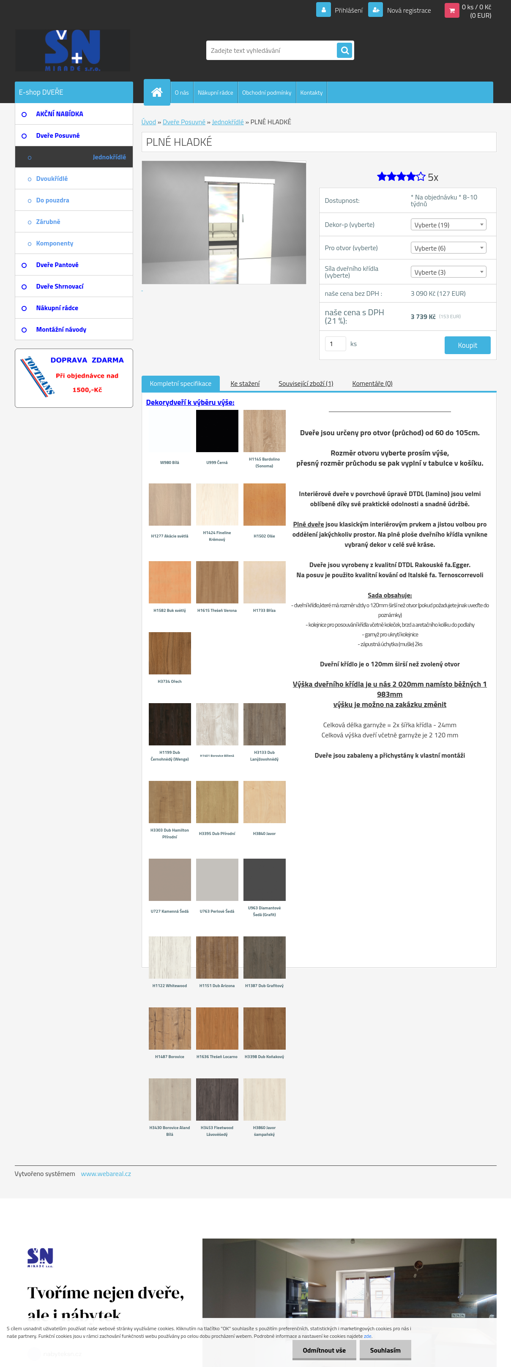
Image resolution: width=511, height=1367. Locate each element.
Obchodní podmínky (267, 92)
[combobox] (448, 224)
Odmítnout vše (324, 1350)
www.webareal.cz (106, 1173)
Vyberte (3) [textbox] (430, 272)
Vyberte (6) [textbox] (430, 248)
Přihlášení (348, 10)
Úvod (149, 122)
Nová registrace (408, 10)
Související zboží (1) (306, 383)
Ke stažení (245, 383)
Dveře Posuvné (184, 122)
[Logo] (73, 50)
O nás (182, 92)
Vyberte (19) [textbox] (432, 225)
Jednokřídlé (228, 122)
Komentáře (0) (373, 383)
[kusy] (335, 343)
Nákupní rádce (215, 92)
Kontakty (312, 92)
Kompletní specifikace (181, 383)
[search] (344, 51)
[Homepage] (160, 92)
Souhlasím (385, 1350)
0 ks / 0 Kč (477, 7)
